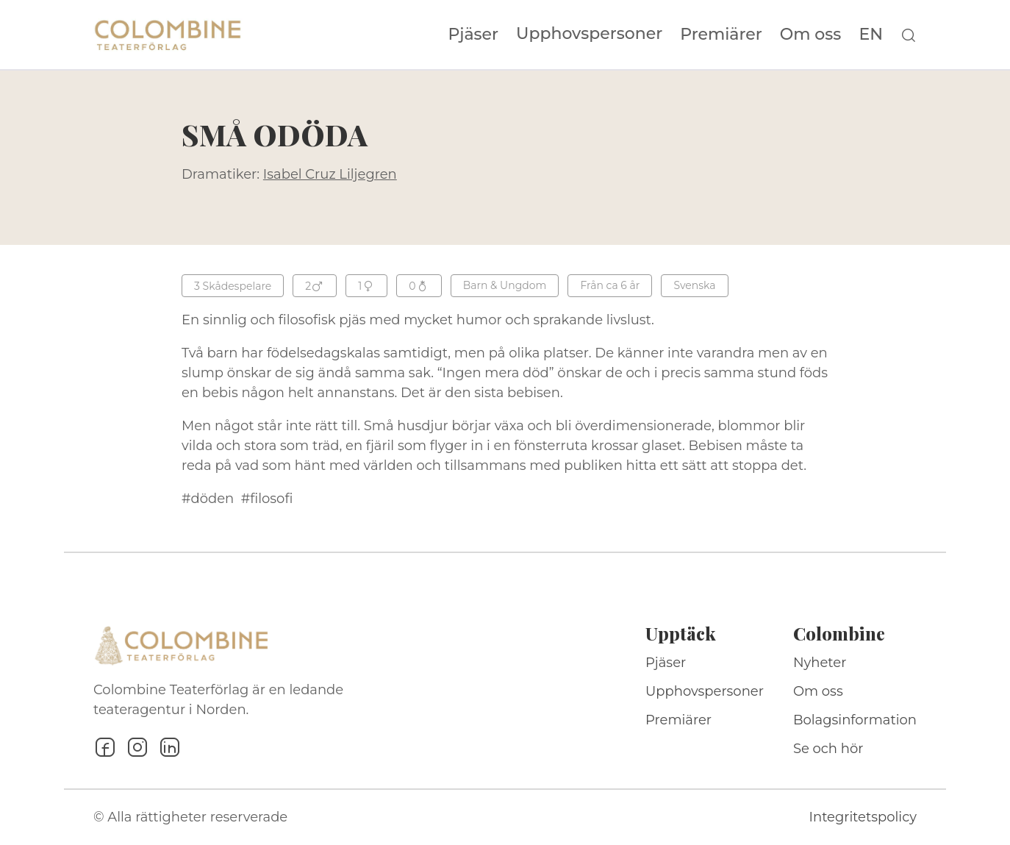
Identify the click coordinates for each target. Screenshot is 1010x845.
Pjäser (473, 34)
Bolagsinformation (855, 720)
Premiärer (721, 34)
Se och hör (828, 749)
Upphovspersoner (589, 33)
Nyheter (820, 663)
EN (871, 34)
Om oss (811, 34)
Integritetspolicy (863, 817)
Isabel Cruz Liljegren (330, 174)
